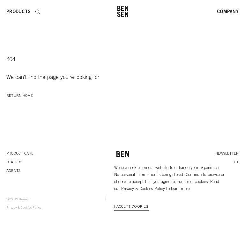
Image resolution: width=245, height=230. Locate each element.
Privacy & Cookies (137, 189)
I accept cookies (131, 207)
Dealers (14, 162)
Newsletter (227, 154)
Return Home (19, 96)
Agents (13, 171)
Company (228, 12)
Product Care (20, 154)
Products (18, 12)
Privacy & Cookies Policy (23, 208)
